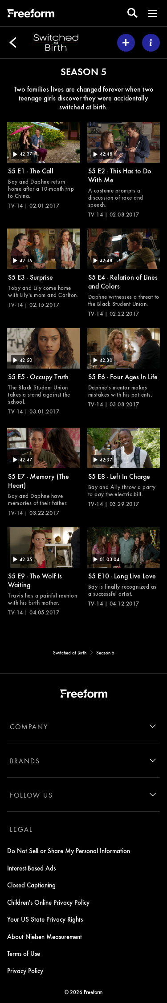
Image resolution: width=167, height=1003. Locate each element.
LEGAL (21, 829)
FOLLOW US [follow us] (31, 795)
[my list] (126, 43)
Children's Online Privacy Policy (48, 902)
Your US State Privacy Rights (45, 919)
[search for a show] (132, 13)
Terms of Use (23, 953)
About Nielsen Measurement (44, 936)
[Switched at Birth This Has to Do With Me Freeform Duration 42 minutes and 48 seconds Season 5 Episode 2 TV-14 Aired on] (123, 170)
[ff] (30, 15)
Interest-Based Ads (31, 867)
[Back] (13, 42)
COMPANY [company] (29, 726)
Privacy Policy (25, 970)
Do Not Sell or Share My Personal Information (68, 850)
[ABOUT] (151, 43)
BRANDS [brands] (25, 761)
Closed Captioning (31, 884)
